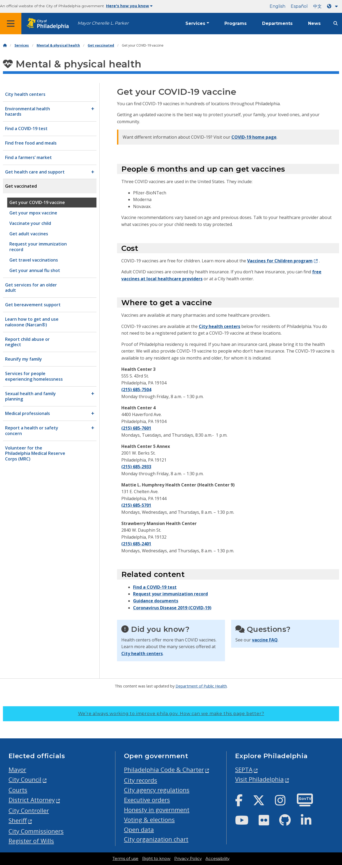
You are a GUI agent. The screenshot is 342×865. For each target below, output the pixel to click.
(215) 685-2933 (136, 467)
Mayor (17, 769)
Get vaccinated (101, 45)
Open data (139, 829)
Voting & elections (149, 819)
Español (299, 6)
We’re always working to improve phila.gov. (171, 713)
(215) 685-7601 (136, 428)
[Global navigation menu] (10, 23)
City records (140, 780)
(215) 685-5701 (136, 505)
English (277, 6)
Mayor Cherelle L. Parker (103, 23)
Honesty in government (156, 810)
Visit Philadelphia (259, 779)
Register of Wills (31, 841)
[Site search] (335, 23)
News (314, 23)
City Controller (29, 810)
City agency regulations (156, 790)
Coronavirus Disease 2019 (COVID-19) (172, 608)
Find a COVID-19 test (155, 587)
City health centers (219, 326)
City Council (25, 779)
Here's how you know (129, 6)
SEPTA (243, 769)
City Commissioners (36, 831)
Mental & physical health (58, 45)
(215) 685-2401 (136, 544)
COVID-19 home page (254, 137)
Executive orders (147, 800)
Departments (277, 23)
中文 (317, 6)
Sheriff (18, 820)
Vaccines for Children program (280, 261)
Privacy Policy (188, 858)
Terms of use (125, 858)
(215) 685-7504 (136, 389)
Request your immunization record (170, 594)
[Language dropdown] (333, 6)
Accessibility (217, 858)
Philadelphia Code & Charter (164, 769)
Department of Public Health (201, 686)
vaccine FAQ (265, 640)
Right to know (156, 858)
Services (195, 23)
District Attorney (32, 800)
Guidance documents (155, 601)
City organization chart (156, 839)
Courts (18, 790)
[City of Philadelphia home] (49, 23)
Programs (235, 23)
